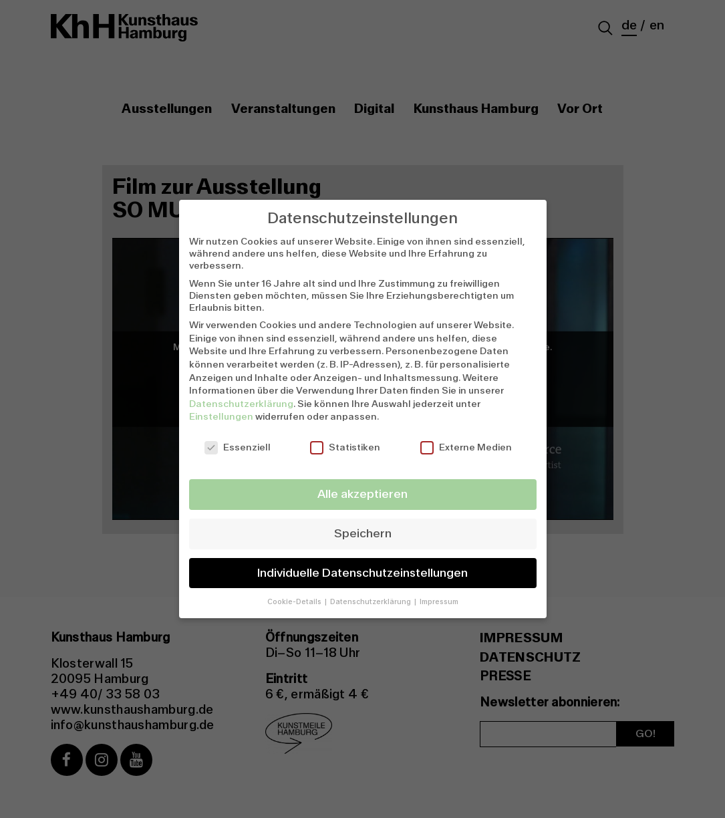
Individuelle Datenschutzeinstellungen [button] (362, 573)
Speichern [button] (363, 533)
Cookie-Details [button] (295, 601)
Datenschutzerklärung (241, 404)
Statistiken (345, 447)
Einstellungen (221, 416)
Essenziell (237, 447)
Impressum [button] (439, 601)
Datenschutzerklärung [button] (371, 601)
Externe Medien (466, 447)
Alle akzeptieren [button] (362, 494)
